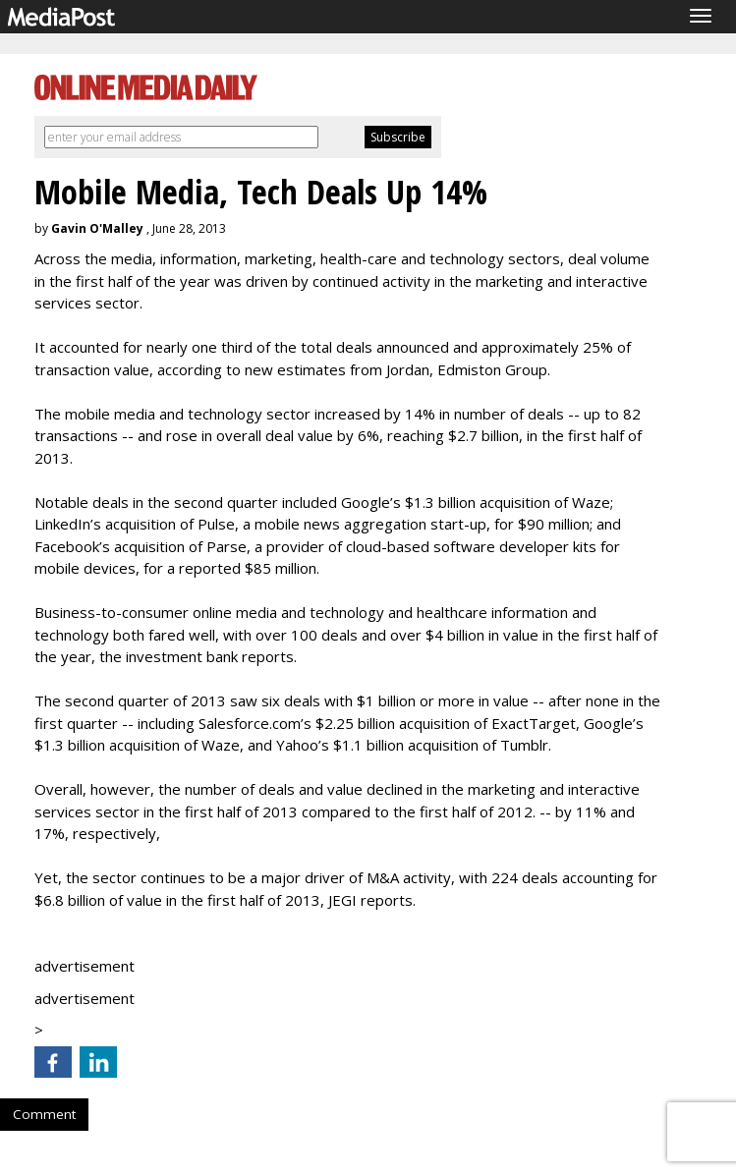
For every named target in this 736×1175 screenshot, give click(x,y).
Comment (44, 1114)
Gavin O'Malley (97, 228)
